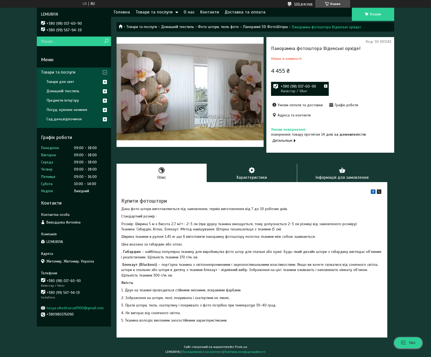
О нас (189, 12)
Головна (122, 12)
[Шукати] (106, 41)
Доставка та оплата (245, 12)
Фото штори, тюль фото (218, 26)
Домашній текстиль (177, 26)
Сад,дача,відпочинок (64, 119)
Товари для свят (60, 81)
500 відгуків (303, 4)
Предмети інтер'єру (62, 100)
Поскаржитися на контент (202, 352)
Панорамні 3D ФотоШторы (265, 26)
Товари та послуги (154, 12)
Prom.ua (241, 347)
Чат (408, 342)
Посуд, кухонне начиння (66, 109)
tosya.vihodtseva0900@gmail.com (75, 308)
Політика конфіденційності (245, 352)
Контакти (209, 12)
